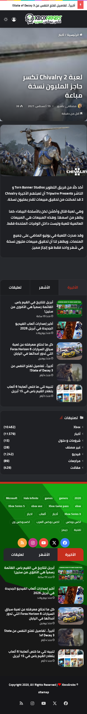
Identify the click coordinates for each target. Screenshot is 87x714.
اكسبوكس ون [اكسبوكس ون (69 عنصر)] (21, 522)
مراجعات (74, 461)
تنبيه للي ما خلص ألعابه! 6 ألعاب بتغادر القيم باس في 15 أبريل (30, 389)
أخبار (61, 35)
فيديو (76, 454)
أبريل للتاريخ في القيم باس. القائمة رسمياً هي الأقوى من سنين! (32, 306)
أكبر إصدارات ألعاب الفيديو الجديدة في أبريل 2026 (34, 326)
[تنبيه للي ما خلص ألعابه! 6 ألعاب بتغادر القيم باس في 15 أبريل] (69, 393)
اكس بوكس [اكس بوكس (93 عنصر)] (73, 522)
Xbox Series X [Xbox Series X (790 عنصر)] (72, 514)
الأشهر (44, 287)
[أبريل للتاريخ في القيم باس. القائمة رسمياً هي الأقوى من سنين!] (69, 309)
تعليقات (15, 287)
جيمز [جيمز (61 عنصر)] (64, 529)
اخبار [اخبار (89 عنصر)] (29, 514)
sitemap (43, 692)
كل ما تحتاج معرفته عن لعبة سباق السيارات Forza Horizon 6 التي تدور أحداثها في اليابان (31, 349)
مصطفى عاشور (66, 106)
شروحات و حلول (69, 440)
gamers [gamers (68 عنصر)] (63, 498)
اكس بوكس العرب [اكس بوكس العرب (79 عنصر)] (47, 522)
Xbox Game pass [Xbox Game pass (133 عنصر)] (59, 506)
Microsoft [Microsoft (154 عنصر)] (11, 498)
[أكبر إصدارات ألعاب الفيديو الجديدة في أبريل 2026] (69, 330)
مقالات (75, 468)
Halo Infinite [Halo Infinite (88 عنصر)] (31, 498)
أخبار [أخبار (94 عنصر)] (55, 514)
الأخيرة (73, 287)
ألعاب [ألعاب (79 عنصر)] (42, 514)
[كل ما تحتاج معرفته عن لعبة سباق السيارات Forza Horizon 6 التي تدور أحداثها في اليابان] (69, 351)
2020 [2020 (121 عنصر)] (77, 498)
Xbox (77, 427)
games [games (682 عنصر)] (49, 498)
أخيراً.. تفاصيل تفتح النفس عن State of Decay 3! (43, 5)
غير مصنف (73, 447)
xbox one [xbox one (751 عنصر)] (36, 506)
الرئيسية (74, 35)
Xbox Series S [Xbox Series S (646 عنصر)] (16, 506)
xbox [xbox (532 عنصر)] (78, 506)
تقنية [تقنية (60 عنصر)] (77, 529)
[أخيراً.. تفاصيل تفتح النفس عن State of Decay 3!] (69, 372)
